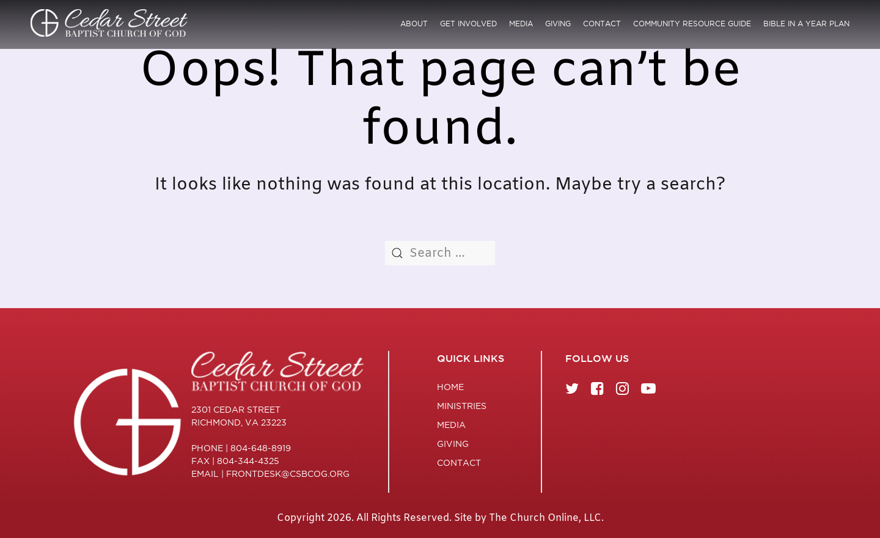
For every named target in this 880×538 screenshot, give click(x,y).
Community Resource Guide (692, 24)
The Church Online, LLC (545, 518)
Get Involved (468, 24)
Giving (558, 24)
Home (450, 387)
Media (521, 24)
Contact (602, 24)
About (414, 24)
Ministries (461, 406)
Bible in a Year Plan (806, 24)
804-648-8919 (260, 448)
